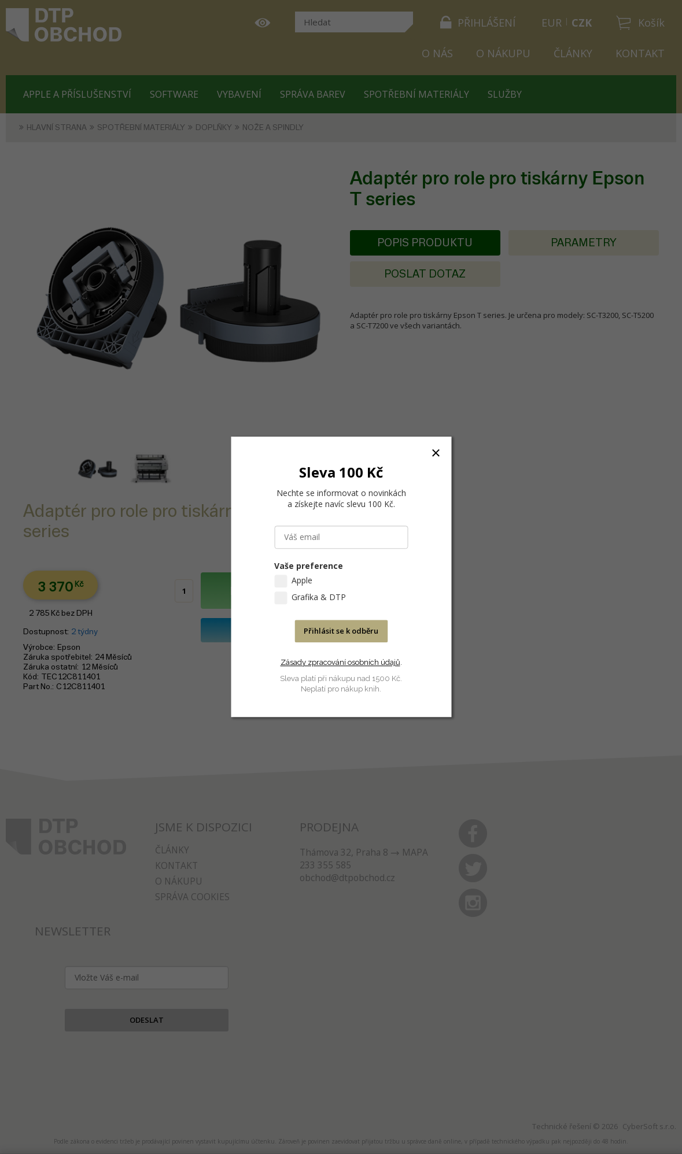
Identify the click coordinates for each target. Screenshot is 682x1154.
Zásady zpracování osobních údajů (340, 662)
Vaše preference (308, 566)
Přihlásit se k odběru (341, 631)
